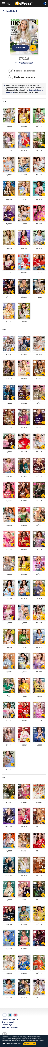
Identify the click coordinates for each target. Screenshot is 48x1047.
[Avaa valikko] (3, 3)
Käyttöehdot (8, 1022)
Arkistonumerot (24, 63)
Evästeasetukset (10, 1027)
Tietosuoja (7, 1024)
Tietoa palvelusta (10, 1019)
